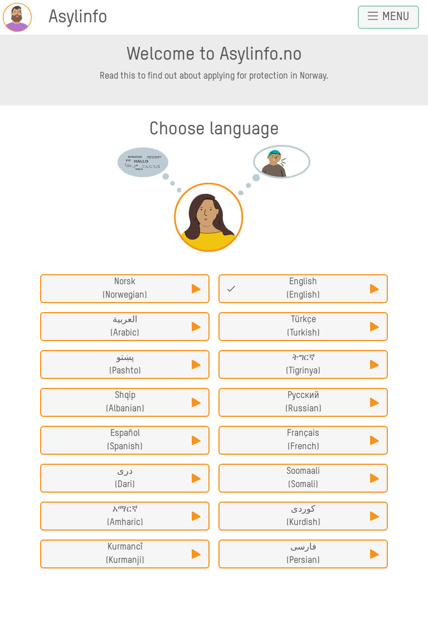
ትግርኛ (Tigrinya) (332, 364)
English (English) (302, 289)
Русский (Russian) (332, 402)
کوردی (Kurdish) (332, 516)
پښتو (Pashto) (155, 364)
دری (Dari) (158, 478)
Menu (388, 16)
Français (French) (333, 440)
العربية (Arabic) (155, 326)
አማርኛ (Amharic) (154, 516)
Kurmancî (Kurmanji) (153, 554)
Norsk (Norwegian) (152, 289)
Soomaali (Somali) (332, 478)
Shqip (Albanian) (153, 402)
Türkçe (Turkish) (333, 326)
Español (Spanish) (154, 440)
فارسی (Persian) (332, 554)
